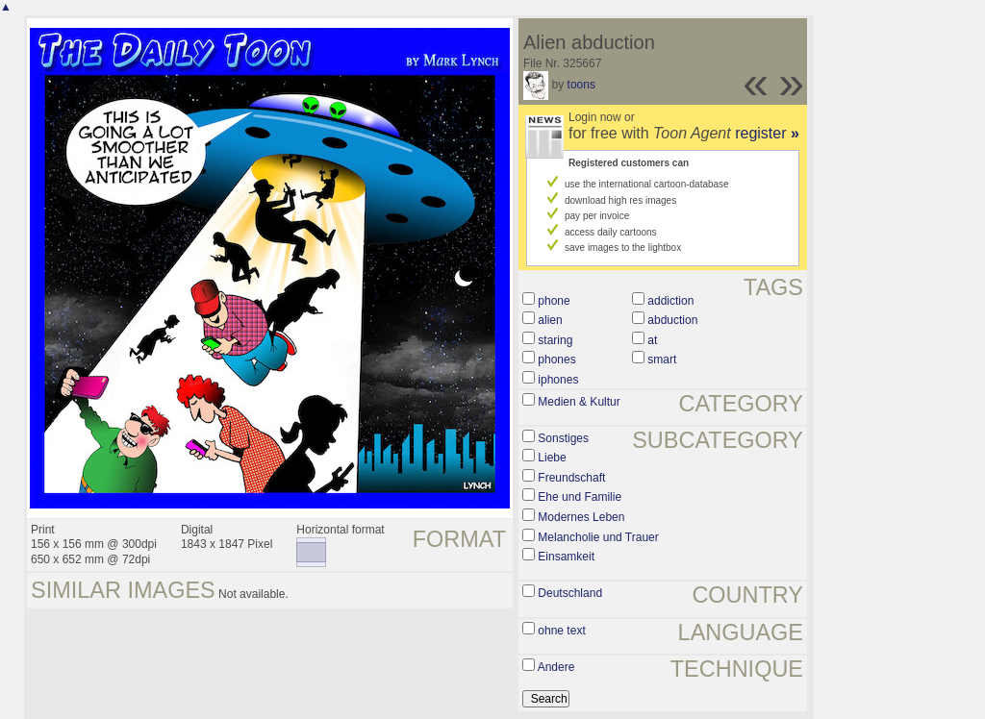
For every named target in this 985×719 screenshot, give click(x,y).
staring (555, 340)
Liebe (552, 457)
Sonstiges (563, 438)
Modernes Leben (581, 517)
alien (550, 320)
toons (581, 84)
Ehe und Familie (579, 497)
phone (553, 301)
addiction (670, 301)
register (767, 133)
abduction (672, 320)
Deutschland (570, 593)
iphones (558, 379)
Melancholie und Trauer (598, 537)
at (652, 340)
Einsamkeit (566, 556)
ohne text (561, 630)
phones (556, 359)
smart (661, 359)
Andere (556, 667)
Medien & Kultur (578, 402)
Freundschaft (571, 477)
